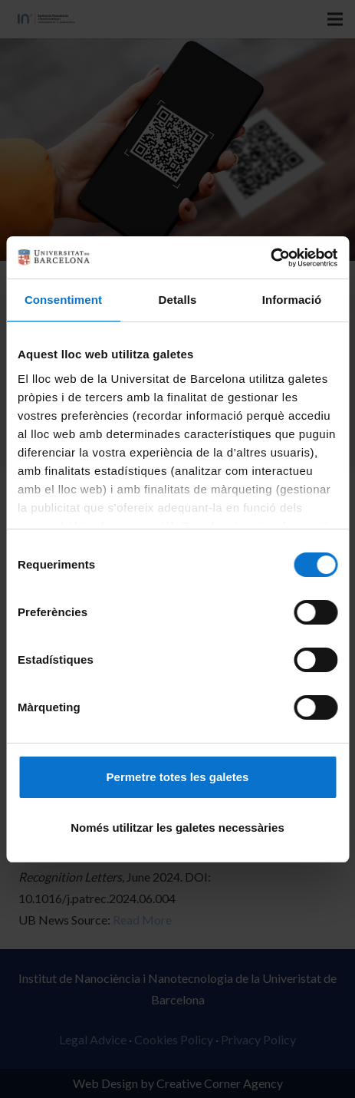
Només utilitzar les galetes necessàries (177, 827)
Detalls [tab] (178, 299)
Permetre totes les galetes (178, 776)
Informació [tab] (292, 299)
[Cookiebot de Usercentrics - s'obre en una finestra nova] (270, 258)
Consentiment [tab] (63, 299)
